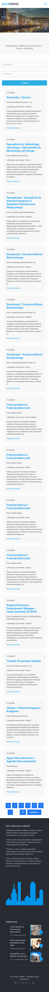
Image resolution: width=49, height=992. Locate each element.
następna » (34, 812)
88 (23, 812)
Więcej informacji (13, 128)
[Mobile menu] (45, 4)
